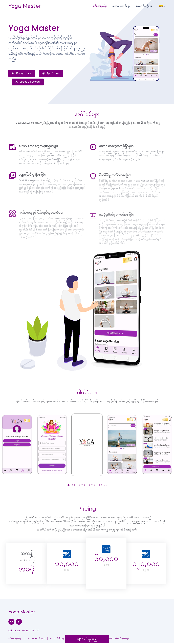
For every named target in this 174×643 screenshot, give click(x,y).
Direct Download (27, 80)
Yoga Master (24, 6)
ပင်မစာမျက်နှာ (100, 6)
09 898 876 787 (30, 628)
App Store (50, 74)
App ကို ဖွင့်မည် (87, 639)
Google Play (21, 74)
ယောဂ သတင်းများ (121, 6)
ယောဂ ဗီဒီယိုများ (144, 6)
